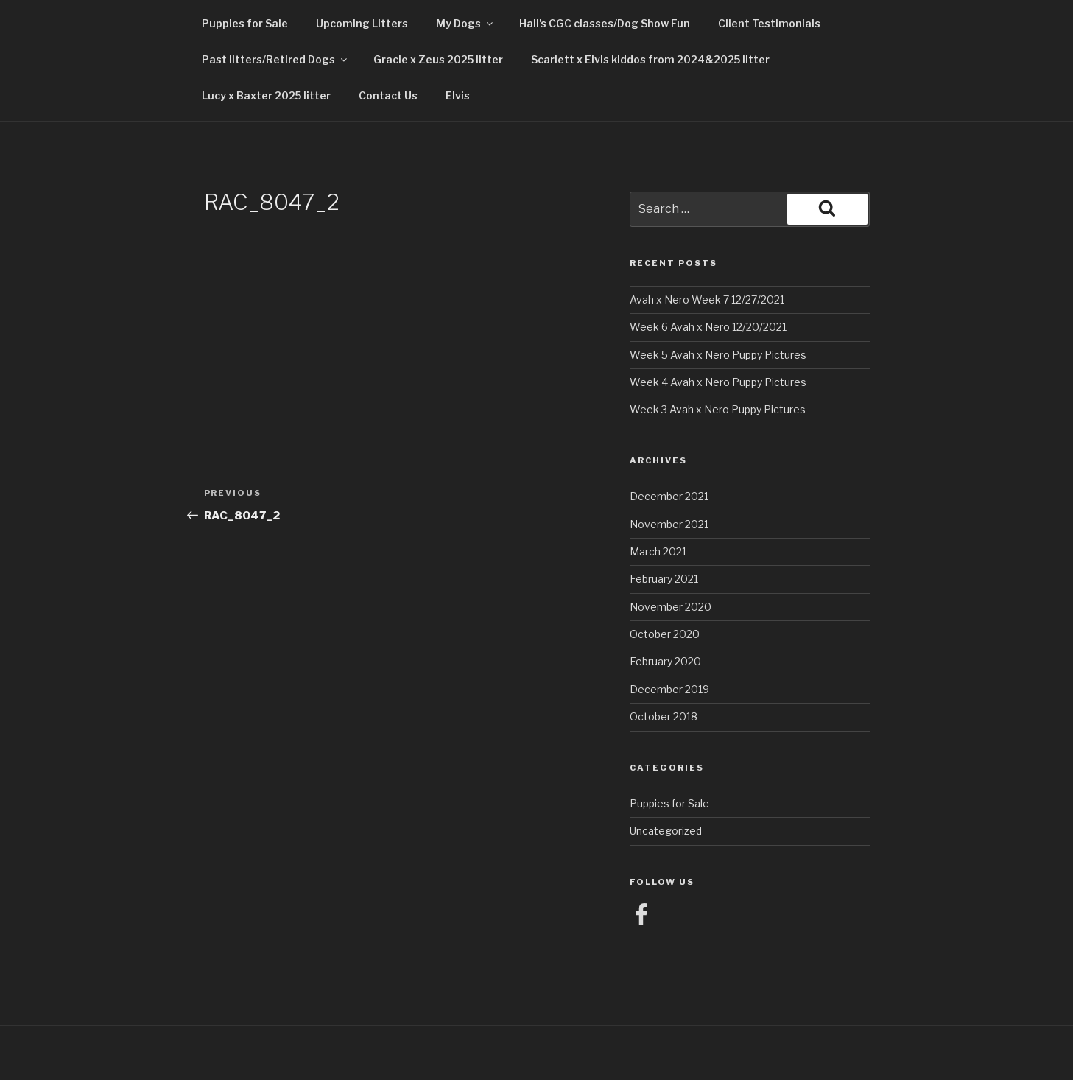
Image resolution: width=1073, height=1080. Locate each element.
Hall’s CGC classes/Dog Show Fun (604, 23)
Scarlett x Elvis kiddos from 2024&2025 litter (650, 59)
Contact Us (388, 95)
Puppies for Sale (245, 23)
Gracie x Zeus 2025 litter (438, 59)
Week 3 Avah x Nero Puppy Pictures (718, 409)
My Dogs (465, 23)
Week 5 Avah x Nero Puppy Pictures (718, 354)
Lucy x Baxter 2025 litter (266, 95)
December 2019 (669, 689)
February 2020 (665, 661)
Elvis (458, 95)
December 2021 (669, 496)
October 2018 (663, 716)
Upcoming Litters (362, 23)
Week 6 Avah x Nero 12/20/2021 (708, 326)
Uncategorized (666, 830)
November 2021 (669, 524)
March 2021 (658, 551)
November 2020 (670, 606)
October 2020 (665, 634)
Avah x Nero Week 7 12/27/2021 (707, 299)
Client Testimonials (769, 23)
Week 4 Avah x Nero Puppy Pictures (718, 382)
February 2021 (664, 578)
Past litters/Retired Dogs (275, 59)
